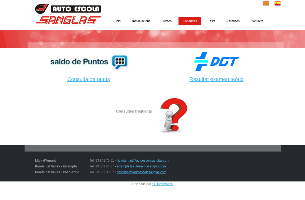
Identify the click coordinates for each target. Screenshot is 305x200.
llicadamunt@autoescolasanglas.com (143, 160)
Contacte (257, 21)
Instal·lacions (141, 21)
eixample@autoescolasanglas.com (141, 166)
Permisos (233, 21)
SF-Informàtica (162, 184)
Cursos (167, 21)
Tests (211, 21)
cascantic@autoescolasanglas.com (141, 172)
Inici (118, 21)
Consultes (190, 21)
